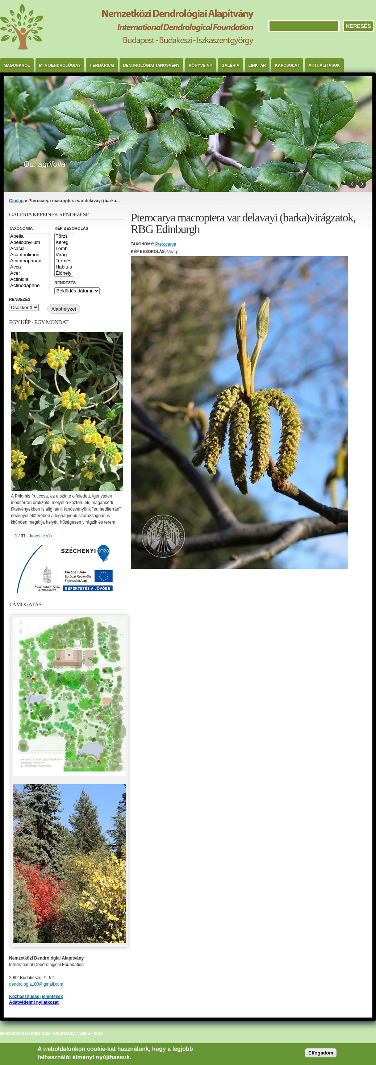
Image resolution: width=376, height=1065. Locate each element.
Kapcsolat (287, 65)
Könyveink (200, 65)
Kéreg (63, 243)
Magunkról (17, 65)
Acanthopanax (29, 261)
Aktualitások (324, 65)
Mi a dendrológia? (60, 65)
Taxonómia (21, 228)
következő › (41, 535)
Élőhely (63, 273)
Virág (172, 251)
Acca (29, 267)
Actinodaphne (29, 286)
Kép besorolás (71, 228)
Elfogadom (320, 1053)
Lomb (63, 249)
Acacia (29, 249)
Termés (63, 261)
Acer (29, 273)
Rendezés (65, 282)
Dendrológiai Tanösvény (151, 65)
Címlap (16, 200)
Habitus (63, 267)
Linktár (257, 65)
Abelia (29, 236)
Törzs (63, 236)
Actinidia (29, 279)
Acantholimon (29, 255)
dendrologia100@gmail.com (36, 984)
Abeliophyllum (29, 243)
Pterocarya (165, 244)
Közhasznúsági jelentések (36, 996)
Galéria (230, 65)
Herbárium (101, 65)
